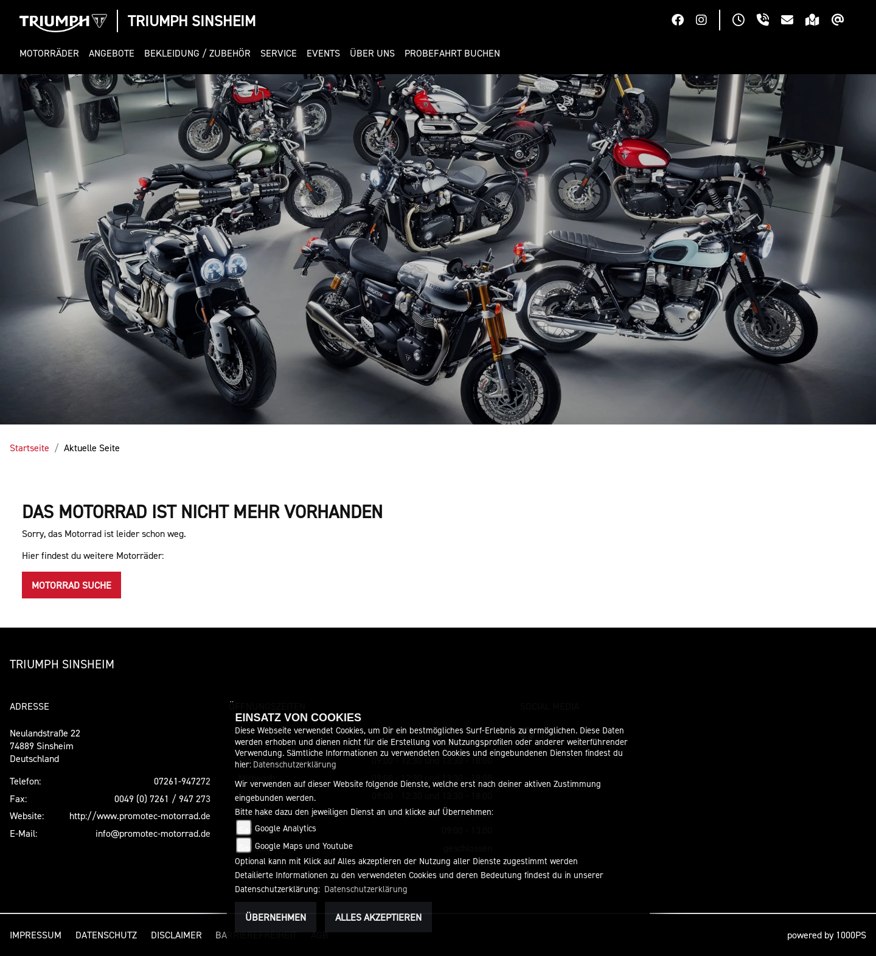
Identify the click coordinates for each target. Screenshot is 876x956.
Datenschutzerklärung (294, 764)
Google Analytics (285, 828)
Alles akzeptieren (378, 917)
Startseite (29, 448)
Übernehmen (275, 917)
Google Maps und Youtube (304, 845)
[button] (51, 53)
